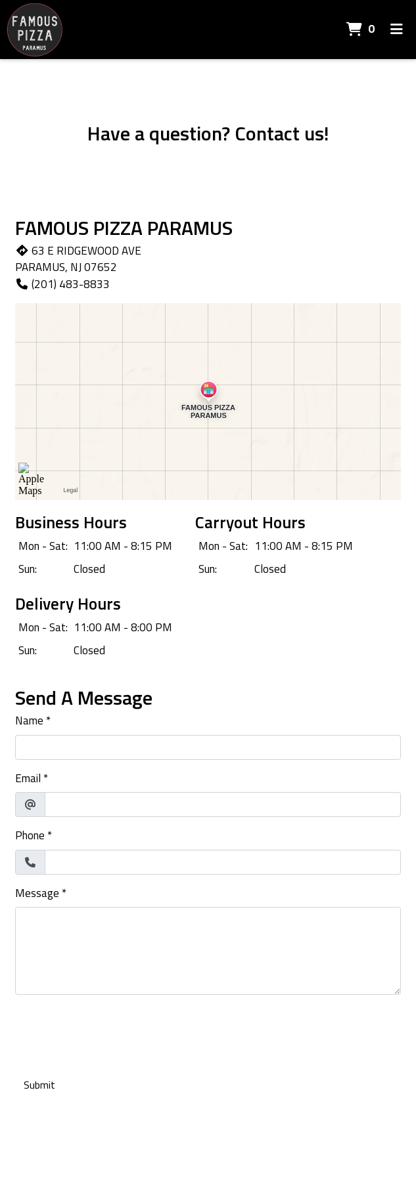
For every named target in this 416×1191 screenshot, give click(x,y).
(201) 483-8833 (62, 284)
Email (28, 778)
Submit (39, 1085)
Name (29, 721)
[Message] (208, 951)
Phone (30, 835)
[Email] (223, 804)
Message (37, 893)
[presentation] (115, 1030)
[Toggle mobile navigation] (396, 29)
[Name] (208, 747)
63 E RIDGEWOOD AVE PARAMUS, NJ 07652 (78, 259)
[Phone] (223, 862)
